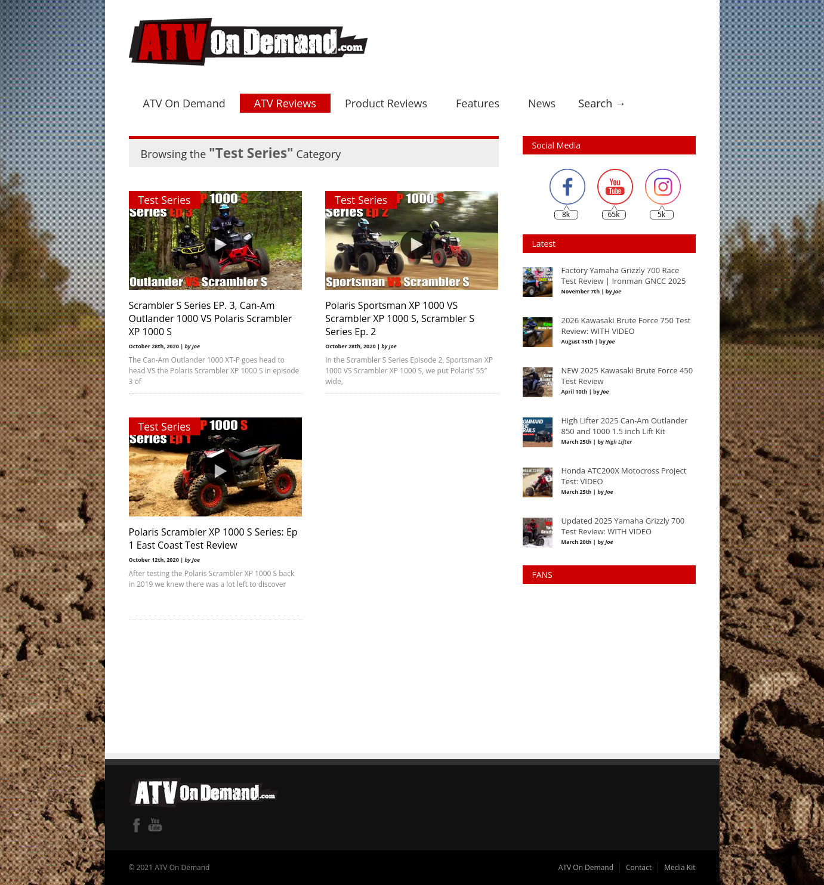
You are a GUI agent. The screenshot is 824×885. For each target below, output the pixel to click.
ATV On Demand (184, 103)
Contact (639, 867)
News (541, 103)
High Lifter (618, 441)
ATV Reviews (285, 103)
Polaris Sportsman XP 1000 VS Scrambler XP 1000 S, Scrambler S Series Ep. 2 (400, 318)
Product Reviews (386, 103)
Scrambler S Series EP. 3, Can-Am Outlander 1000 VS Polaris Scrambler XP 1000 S (210, 318)
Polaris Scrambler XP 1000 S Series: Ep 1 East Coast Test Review (213, 538)
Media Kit (679, 867)
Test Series (164, 200)
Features (477, 103)
